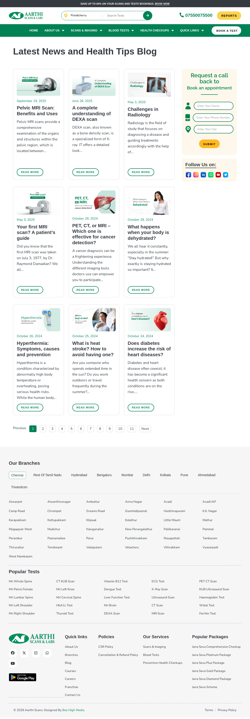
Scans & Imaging (86, 31)
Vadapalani (94, 549)
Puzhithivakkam (136, 540)
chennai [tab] (17, 476)
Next (145, 429)
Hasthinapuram (174, 512)
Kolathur (131, 521)
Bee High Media (73, 711)
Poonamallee (56, 540)
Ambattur (93, 503)
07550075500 (196, 15)
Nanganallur (95, 531)
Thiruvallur (16, 549)
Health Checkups (157, 31)
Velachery (132, 549)
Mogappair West (20, 531)
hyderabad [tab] (81, 476)
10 (121, 429)
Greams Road (95, 512)
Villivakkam (172, 549)
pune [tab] (190, 476)
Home (33, 30)
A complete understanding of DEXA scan (91, 113)
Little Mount (172, 521)
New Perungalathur (138, 531)
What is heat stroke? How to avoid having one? (93, 349)
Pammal (208, 531)
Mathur (208, 521)
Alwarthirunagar (59, 503)
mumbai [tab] (131, 476)
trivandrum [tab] (19, 488)
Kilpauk (91, 521)
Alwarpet (15, 503)
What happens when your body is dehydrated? (148, 232)
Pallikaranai (172, 531)
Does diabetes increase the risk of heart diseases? (149, 349)
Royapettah (172, 540)
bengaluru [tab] (107, 476)
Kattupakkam (56, 521)
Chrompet (54, 512)
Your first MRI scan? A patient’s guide (36, 232)
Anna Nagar (133, 503)
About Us (54, 31)
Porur (90, 540)
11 (133, 429)
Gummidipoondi (136, 512)
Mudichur (53, 531)
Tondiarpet (55, 549)
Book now (162, 3)
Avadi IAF (209, 503)
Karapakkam (17, 521)
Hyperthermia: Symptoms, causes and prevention (38, 349)
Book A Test (227, 30)
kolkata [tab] (170, 476)
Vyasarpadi (210, 549)
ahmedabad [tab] (212, 476)
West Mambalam (20, 558)
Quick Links (192, 31)
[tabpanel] (125, 529)
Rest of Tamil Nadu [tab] (48, 476)
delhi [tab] (151, 476)
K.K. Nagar (210, 512)
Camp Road (17, 512)
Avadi (168, 503)
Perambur (15, 540)
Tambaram (210, 540)
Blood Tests (121, 31)
